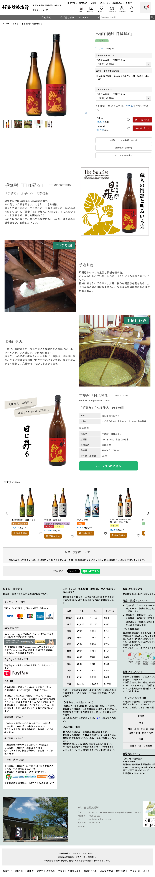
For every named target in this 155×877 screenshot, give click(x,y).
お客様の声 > (118, 3)
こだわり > (105, 3)
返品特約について (123, 147)
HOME (6, 23)
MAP (80, 826)
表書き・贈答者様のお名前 (107, 70)
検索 (152, 17)
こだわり (50, 870)
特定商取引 (121, 870)
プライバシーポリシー (141, 870)
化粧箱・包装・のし (105, 55)
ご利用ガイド (74, 870)
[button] (6, 513)
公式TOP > (84, 3)
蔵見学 (40, 870)
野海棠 (46, 17)
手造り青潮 (67, 17)
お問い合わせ (90, 870)
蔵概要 (30, 870)
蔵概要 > (95, 3)
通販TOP (19, 870)
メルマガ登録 (106, 870)
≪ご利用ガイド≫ (87, 749)
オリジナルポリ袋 (104, 89)
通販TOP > (72, 3)
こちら (129, 106)
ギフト (84, 17)
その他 (15, 23)
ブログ (61, 870)
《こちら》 (10, 652)
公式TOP (7, 870)
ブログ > (130, 3)
